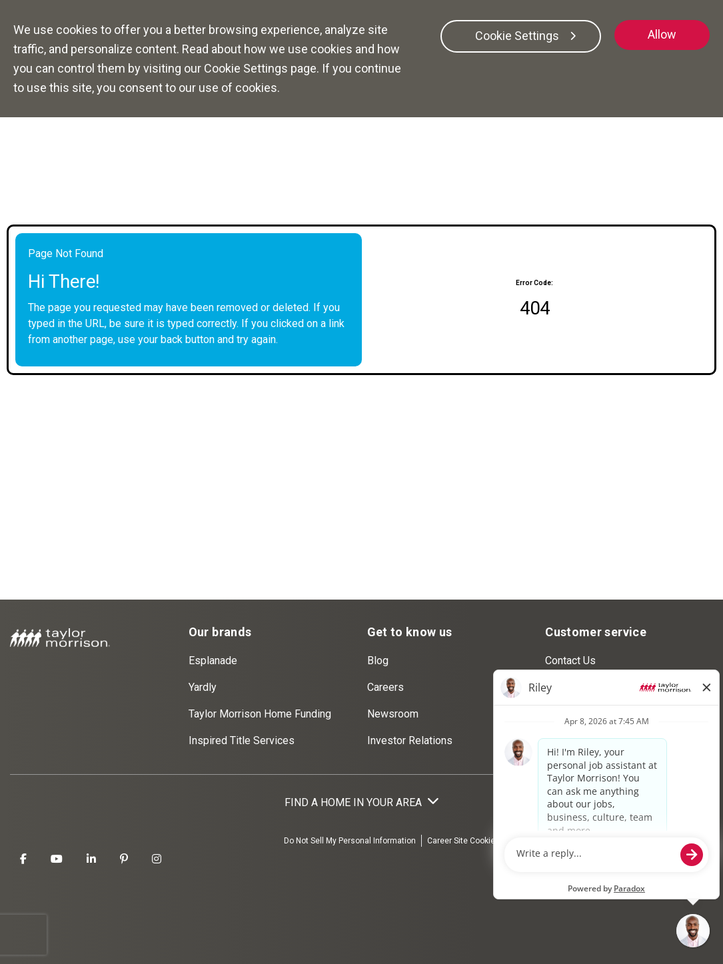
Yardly (203, 687)
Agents (561, 740)
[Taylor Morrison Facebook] (23, 859)
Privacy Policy (631, 840)
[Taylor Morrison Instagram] (156, 859)
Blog (377, 660)
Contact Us (570, 660)
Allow (662, 34)
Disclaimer (688, 840)
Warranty (565, 714)
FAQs (557, 687)
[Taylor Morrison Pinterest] (124, 859)
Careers (385, 687)
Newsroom (392, 714)
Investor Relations (409, 740)
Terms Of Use (569, 840)
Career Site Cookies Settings (479, 840)
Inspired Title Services (242, 740)
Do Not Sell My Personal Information (350, 840)
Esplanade (213, 660)
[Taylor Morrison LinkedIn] (91, 859)
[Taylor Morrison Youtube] (57, 859)
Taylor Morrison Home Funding (260, 714)
